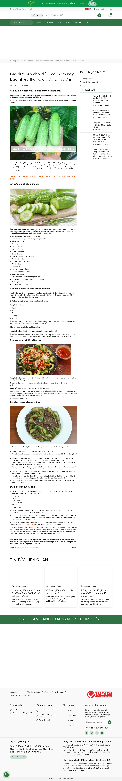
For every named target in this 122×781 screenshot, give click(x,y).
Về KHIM (49, 22)
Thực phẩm (19, 547)
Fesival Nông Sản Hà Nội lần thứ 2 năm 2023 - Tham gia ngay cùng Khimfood (102, 99)
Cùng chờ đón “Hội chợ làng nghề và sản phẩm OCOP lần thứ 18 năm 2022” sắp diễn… (102, 138)
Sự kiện (83, 85)
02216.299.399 (18, 757)
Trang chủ (39, 22)
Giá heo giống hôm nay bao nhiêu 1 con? (60, 591)
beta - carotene (27, 524)
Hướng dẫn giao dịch (74, 22)
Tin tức (59, 22)
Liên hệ (89, 22)
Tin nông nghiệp (86, 79)
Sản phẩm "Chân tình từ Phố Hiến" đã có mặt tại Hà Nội (102, 125)
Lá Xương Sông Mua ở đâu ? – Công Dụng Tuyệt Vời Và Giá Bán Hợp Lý (26, 593)
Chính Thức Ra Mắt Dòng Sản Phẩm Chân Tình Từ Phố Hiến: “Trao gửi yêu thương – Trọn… (102, 153)
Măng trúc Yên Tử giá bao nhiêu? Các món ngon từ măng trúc (94, 593)
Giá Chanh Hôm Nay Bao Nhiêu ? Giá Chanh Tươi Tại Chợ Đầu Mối (42, 177)
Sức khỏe (36, 547)
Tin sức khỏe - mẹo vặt (89, 82)
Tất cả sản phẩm (21, 22)
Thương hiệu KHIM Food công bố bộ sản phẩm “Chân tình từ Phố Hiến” (102, 113)
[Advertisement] (61, 42)
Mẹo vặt (28, 547)
